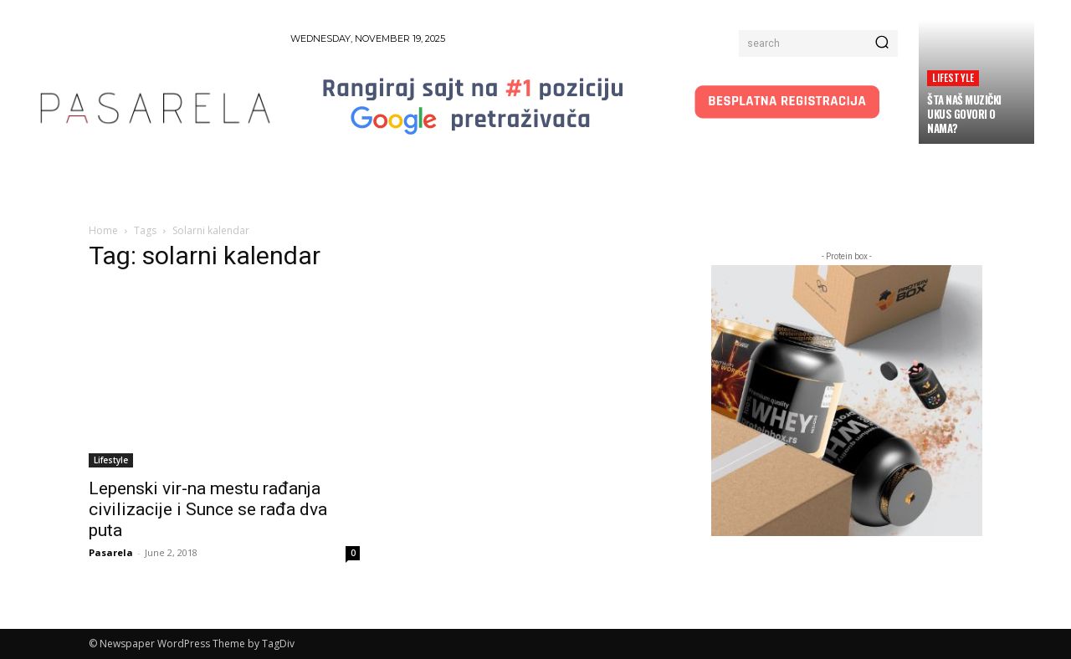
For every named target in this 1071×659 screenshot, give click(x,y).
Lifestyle (953, 77)
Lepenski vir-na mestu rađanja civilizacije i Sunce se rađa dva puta (208, 509)
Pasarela (111, 552)
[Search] (882, 43)
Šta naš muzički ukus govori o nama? (964, 113)
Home (103, 230)
